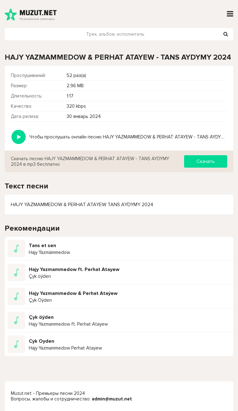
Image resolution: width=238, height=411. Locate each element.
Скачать (205, 161)
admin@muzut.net (112, 399)
